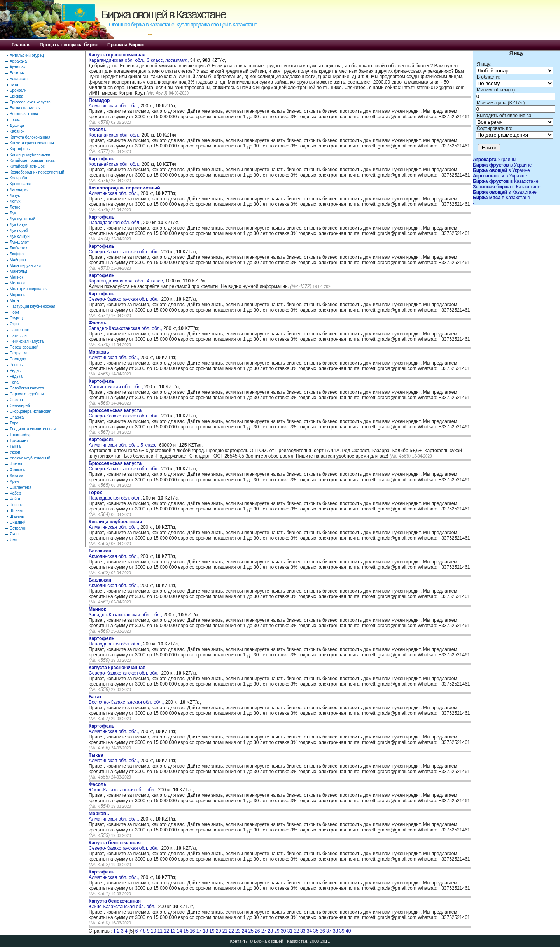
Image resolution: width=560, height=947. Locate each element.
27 (263, 931)
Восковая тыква (24, 114)
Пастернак (19, 330)
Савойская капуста (27, 388)
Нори (14, 312)
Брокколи (18, 90)
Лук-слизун (20, 236)
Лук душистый (22, 219)
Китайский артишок (27, 166)
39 (341, 931)
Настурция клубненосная (32, 306)
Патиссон (18, 335)
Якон (14, 534)
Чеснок (16, 505)
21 (225, 931)
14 (179, 931)
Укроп (15, 452)
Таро (14, 423)
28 (270, 931)
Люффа (17, 254)
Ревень (16, 365)
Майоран (18, 260)
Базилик (17, 73)
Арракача (18, 61)
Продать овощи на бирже (69, 44)
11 (160, 931)
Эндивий (18, 522)
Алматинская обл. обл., (114, 103)
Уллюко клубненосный (30, 458)
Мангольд (18, 271)
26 (257, 931)
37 (328, 931)
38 (335, 931)
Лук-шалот (19, 242)
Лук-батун (18, 225)
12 (166, 931)
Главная (21, 44)
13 (172, 931)
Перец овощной (24, 347)
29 (276, 931)
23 (237, 931)
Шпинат (17, 511)
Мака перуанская (25, 265)
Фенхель (17, 470)
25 (250, 931)
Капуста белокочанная (30, 137)
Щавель (17, 516)
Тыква (15, 446)
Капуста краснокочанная (32, 143)
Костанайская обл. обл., (115, 132)
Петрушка (19, 353)
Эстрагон (18, 528)
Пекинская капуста (27, 341)
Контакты (239, 941)
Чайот (15, 499)
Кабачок (17, 131)
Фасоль (16, 464)
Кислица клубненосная (30, 155)
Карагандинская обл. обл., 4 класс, (127, 278)
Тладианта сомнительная (33, 429)
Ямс (13, 540)
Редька (16, 376)
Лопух (15, 201)
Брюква (16, 96)
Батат (15, 84)
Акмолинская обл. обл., (114, 553)
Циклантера (21, 487)
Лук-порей (19, 230)
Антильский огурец (27, 55)
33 (302, 931)
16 (192, 931)
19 (211, 931)
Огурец (16, 318)
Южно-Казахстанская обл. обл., (123, 787)
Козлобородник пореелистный (37, 172)
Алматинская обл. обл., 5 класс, (124, 442)
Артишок (17, 67)
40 (348, 931)
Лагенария (19, 190)
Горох (15, 119)
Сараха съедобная (27, 394)
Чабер (15, 493)
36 (322, 931)
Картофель (20, 149)
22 (231, 931)
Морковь (17, 295)
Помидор (18, 359)
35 (315, 931)
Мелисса (18, 283)
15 (185, 931)
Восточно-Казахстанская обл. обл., (127, 699)
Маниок (16, 277)
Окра (14, 324)
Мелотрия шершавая (29, 289)
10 (153, 931)
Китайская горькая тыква (32, 160)
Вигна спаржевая (25, 108)
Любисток (18, 248)
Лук (13, 213)
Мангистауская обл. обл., (116, 384)
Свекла (16, 400)
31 (289, 931)
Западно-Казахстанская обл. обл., (126, 325)
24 (244, 931)
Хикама (16, 476)
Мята (14, 300)
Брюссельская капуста (30, 102)
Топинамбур (21, 435)
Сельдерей (20, 405)
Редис (15, 370)
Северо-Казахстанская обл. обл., (125, 249)
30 (283, 931)
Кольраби (18, 178)
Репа (14, 382)
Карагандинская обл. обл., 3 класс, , (139, 57)
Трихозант (19, 440)
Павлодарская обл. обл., (116, 219)
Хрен (14, 481)
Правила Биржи (125, 44)
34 (309, 931)
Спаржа (17, 417)
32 (296, 931)
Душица (17, 125)
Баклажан (19, 79)
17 (198, 931)
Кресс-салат (21, 184)
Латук (15, 195)
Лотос (15, 207)
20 (218, 931)
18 (205, 931)
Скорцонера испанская (30, 411)
